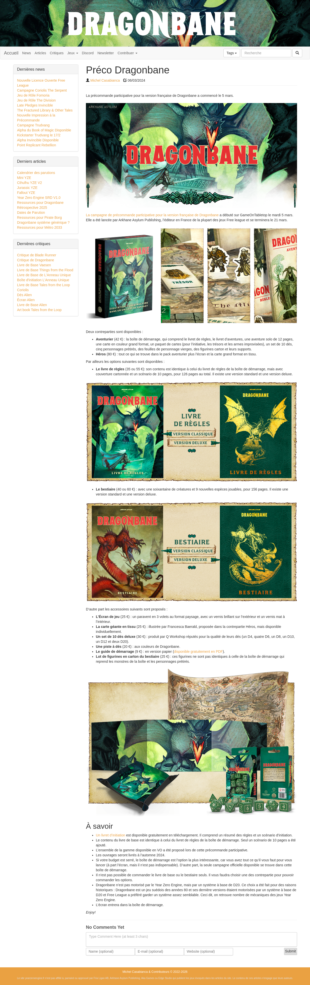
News (26, 53)
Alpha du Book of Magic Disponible (44, 130)
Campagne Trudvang (33, 125)
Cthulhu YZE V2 (29, 183)
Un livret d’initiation (110, 835)
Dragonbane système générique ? (43, 222)
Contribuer (127, 53)
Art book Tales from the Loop (39, 310)
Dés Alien (24, 295)
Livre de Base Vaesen (34, 265)
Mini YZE (24, 178)
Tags (232, 53)
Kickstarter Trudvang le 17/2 (39, 135)
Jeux (72, 53)
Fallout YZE (26, 193)
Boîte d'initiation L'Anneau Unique (43, 280)
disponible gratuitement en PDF (198, 652)
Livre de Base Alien (32, 305)
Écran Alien (26, 300)
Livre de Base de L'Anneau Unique (44, 275)
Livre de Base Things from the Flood (45, 270)
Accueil (11, 53)
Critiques (56, 53)
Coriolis (23, 290)
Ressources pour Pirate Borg (39, 217)
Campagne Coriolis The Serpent (42, 90)
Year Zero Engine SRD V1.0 (39, 198)
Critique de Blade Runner (36, 255)
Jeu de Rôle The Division (36, 100)
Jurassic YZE (27, 188)
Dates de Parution (31, 213)
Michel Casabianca (105, 80)
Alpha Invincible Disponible (38, 140)
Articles (40, 53)
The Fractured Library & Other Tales (45, 110)
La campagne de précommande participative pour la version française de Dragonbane (152, 215)
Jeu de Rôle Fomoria (33, 95)
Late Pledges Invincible (35, 105)
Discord (88, 53)
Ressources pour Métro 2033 (39, 227)
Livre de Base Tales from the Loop (43, 285)
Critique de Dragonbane (35, 260)
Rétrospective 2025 (32, 208)
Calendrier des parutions (36, 173)
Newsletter (105, 53)
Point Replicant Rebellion (36, 145)
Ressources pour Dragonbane (40, 203)
